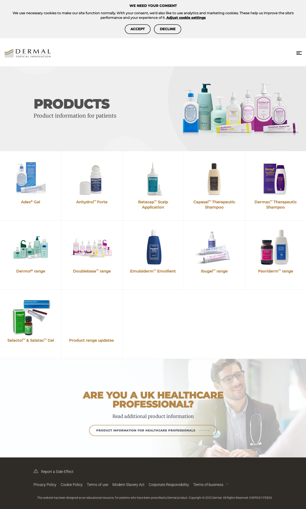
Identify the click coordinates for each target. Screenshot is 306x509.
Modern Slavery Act (128, 484)
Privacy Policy (45, 484)
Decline (171, 29)
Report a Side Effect (53, 470)
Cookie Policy (72, 484)
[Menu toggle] (299, 53)
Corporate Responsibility (169, 484)
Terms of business (210, 483)
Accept (134, 29)
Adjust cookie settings (186, 18)
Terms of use (97, 484)
